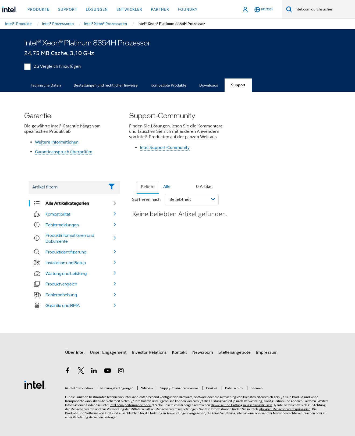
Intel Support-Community (165, 147)
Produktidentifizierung (65, 252)
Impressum (267, 352)
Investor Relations (149, 352)
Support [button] (67, 9)
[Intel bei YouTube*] (107, 371)
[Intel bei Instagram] (120, 371)
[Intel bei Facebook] (67, 371)
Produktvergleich (61, 284)
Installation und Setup (65, 262)
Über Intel (74, 352)
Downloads (208, 85)
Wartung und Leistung (66, 273)
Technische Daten (46, 85)
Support (238, 85)
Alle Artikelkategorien (67, 203)
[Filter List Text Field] (67, 187)
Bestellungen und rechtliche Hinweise (106, 85)
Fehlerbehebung (61, 294)
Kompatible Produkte (168, 85)
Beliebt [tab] (148, 187)
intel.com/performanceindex (130, 405)
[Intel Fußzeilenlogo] (35, 384)
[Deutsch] (264, 9)
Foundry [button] (188, 9)
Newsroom (202, 352)
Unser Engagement (108, 352)
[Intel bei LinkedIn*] (94, 371)
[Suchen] (289, 9)
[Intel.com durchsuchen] (323, 9)
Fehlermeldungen (62, 224)
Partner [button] (160, 9)
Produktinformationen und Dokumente (69, 238)
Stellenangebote (234, 352)
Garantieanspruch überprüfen (63, 152)
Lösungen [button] (97, 9)
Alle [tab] (167, 186)
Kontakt (179, 352)
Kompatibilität (57, 214)
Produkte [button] (38, 9)
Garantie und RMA (62, 305)
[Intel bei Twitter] (81, 371)
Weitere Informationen (57, 142)
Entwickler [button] (129, 9)
